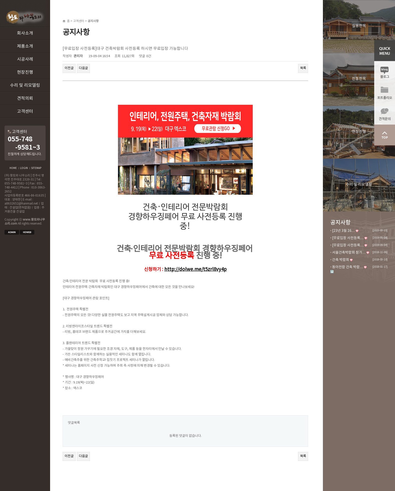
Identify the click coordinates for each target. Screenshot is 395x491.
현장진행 (25, 72)
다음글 (83, 68)
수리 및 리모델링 (25, 85)
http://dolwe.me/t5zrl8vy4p (195, 269)
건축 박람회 (340, 260)
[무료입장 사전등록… (348, 238)
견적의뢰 (25, 98)
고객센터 (25, 111)
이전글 (69, 68)
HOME (13, 168)
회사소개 (25, 33)
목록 (303, 68)
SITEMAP (36, 168)
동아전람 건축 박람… (347, 267)
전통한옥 (359, 79)
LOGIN (24, 168)
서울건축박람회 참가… (349, 253)
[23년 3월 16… (343, 231)
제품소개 (25, 46)
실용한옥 (359, 26)
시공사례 (25, 59)
